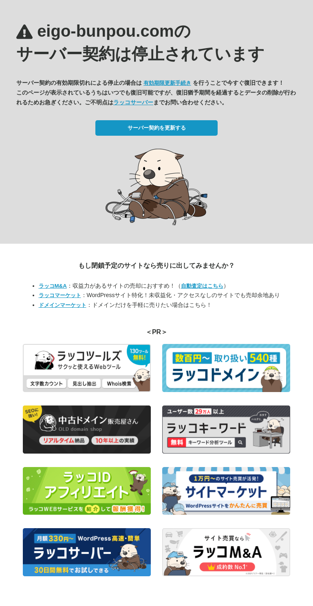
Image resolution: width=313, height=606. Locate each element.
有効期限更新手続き (167, 83)
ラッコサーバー (133, 102)
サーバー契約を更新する (157, 128)
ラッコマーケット (60, 295)
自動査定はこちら (202, 286)
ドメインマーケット (62, 305)
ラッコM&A (53, 286)
